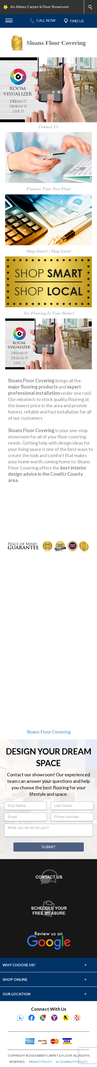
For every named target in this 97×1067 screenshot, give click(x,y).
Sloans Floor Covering (49, 732)
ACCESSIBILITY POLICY (71, 1062)
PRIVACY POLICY (40, 1062)
